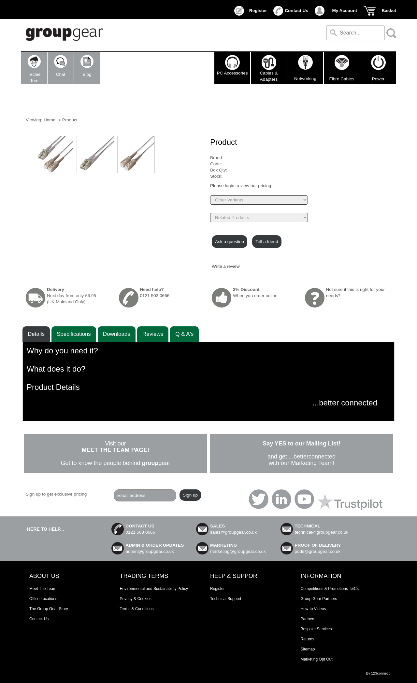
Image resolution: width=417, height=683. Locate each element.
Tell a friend (266, 241)
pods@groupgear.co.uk (317, 551)
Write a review (226, 266)
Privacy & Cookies (135, 598)
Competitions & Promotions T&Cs (330, 588)
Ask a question (229, 241)
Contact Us (296, 10)
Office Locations (43, 598)
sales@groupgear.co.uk (233, 532)
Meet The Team (42, 588)
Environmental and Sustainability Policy (154, 588)
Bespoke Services (316, 629)
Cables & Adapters (269, 68)
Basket (388, 10)
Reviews (152, 334)
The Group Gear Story (48, 609)
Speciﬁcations (74, 334)
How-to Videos (313, 609)
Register (258, 10)
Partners (308, 619)
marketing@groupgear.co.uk (238, 551)
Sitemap (308, 649)
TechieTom (34, 69)
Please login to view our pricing (240, 185)
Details (36, 334)
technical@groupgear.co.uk (321, 532)
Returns (307, 639)
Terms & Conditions (137, 609)
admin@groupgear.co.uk (149, 551)
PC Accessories (232, 65)
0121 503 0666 (155, 295)
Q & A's (184, 334)
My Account (344, 10)
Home (49, 119)
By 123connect (378, 673)
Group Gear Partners (319, 598)
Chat (60, 66)
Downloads (116, 334)
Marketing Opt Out (317, 659)
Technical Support (225, 598)
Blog (86, 66)
